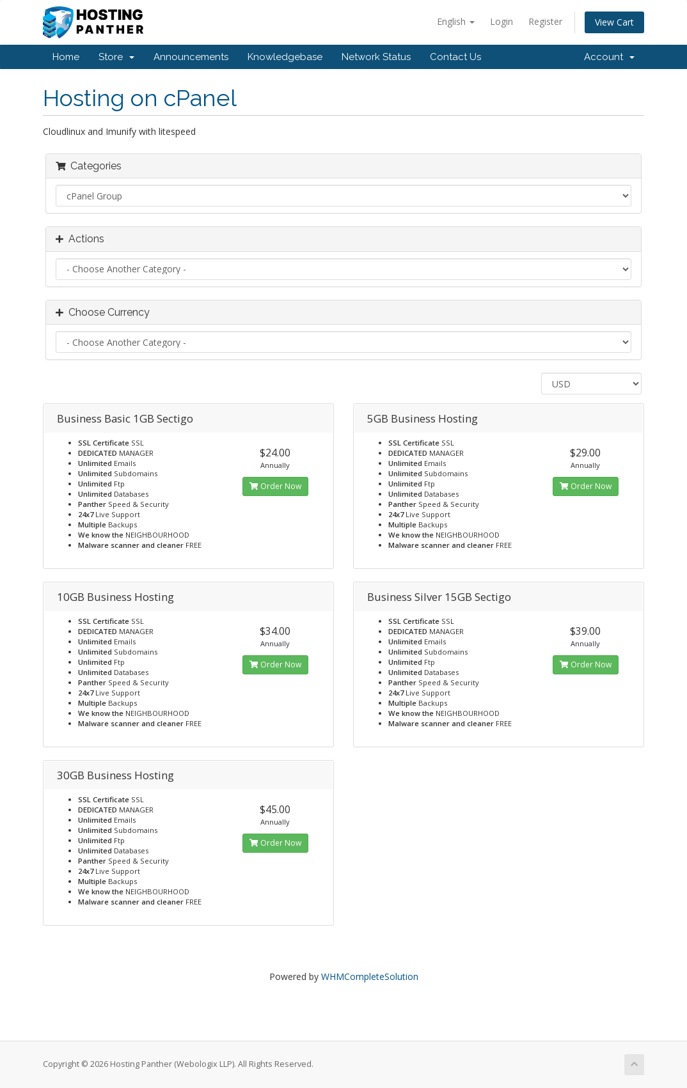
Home (65, 57)
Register (545, 21)
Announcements (191, 57)
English (456, 21)
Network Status (376, 57)
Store (116, 57)
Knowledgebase (285, 57)
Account (609, 57)
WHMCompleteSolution (369, 976)
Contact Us (455, 57)
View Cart (614, 22)
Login (501, 21)
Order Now (275, 486)
